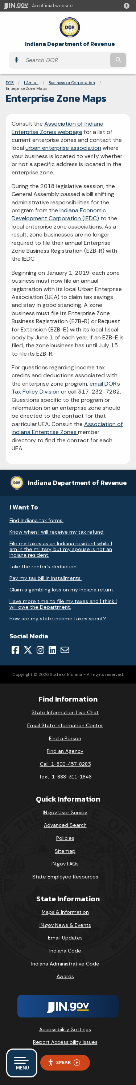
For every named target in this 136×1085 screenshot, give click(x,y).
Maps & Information (65, 912)
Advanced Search (65, 825)
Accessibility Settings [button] (65, 1029)
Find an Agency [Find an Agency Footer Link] (65, 751)
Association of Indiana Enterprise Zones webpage (57, 127)
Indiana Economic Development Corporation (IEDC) (59, 214)
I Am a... (31, 82)
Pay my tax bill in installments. (45, 578)
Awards (65, 976)
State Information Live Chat (65, 712)
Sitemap (65, 851)
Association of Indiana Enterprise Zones (67, 428)
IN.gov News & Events (65, 925)
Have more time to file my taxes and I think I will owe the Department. (63, 604)
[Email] (65, 650)
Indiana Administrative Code (65, 963)
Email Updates (65, 937)
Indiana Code (65, 950)
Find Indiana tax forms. (36, 520)
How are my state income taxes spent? (57, 618)
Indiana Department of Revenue (70, 43)
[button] (128, 6)
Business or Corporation (72, 82)
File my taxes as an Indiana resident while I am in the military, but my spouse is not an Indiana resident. (60, 549)
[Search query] (65, 60)
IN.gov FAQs (65, 863)
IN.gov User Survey (65, 812)
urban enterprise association (63, 148)
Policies (65, 838)
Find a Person (65, 738)
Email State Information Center (65, 725)
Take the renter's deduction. (43, 566)
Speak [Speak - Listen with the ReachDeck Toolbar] (64, 1062)
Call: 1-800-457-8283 (65, 764)
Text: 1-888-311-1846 (65, 776)
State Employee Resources (65, 876)
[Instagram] (40, 650)
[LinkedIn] (52, 650)
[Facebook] (15, 650)
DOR (10, 82)
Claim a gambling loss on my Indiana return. (61, 589)
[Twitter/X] (28, 650)
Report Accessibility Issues (65, 1042)
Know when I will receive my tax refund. (56, 532)
